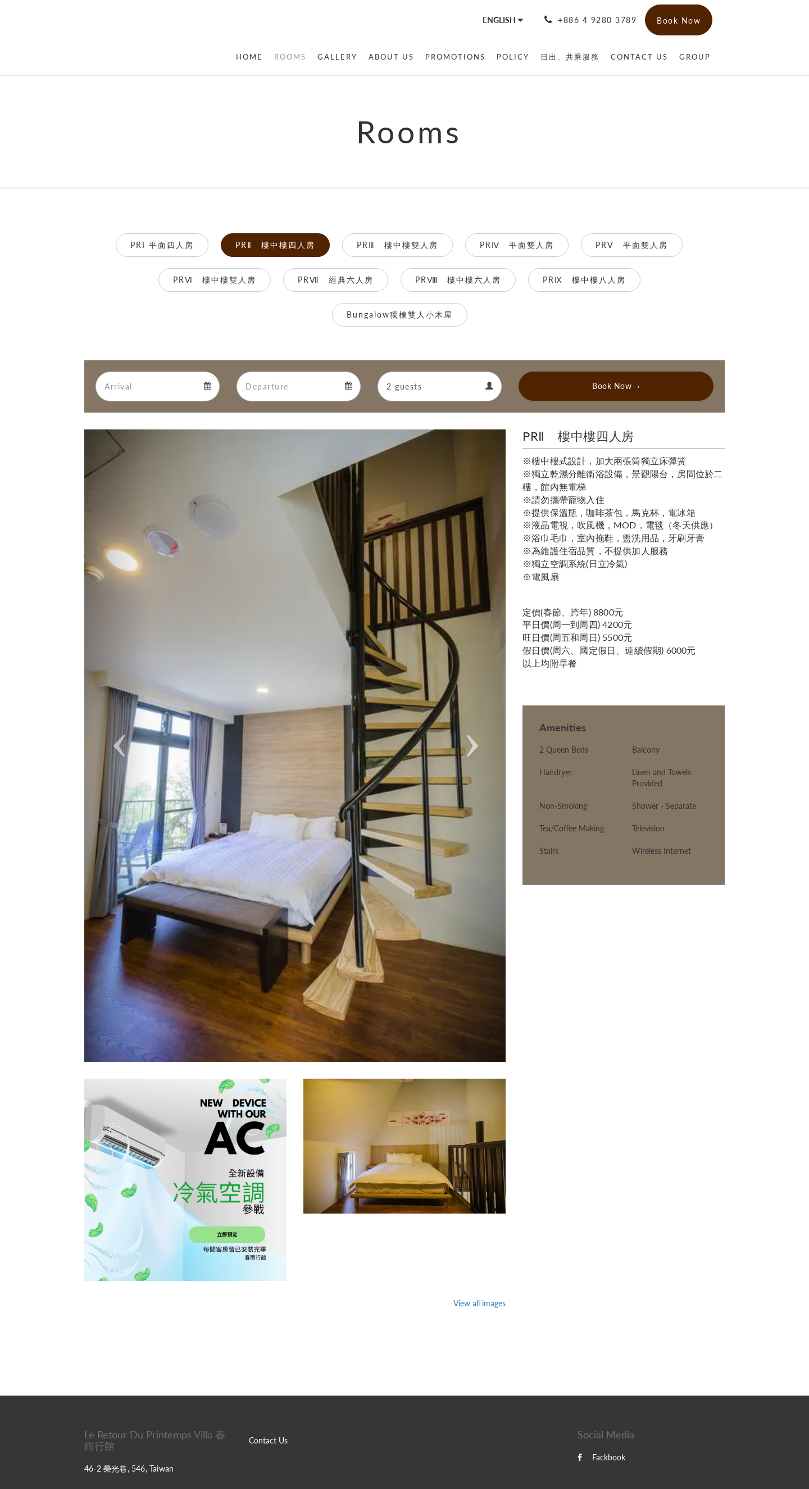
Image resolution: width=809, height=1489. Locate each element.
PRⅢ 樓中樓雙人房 (397, 245)
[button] (116, 745)
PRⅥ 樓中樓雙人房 (214, 279)
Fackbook (601, 1457)
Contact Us (268, 1440)
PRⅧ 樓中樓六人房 (458, 279)
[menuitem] (252, 57)
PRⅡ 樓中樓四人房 (275, 245)
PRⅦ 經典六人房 (336, 279)
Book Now (611, 386)
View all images (479, 1303)
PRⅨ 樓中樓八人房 (584, 279)
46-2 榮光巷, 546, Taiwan (129, 1468)
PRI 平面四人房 (162, 245)
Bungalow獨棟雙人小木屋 (400, 314)
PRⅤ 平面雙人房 (632, 245)
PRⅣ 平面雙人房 (517, 245)
